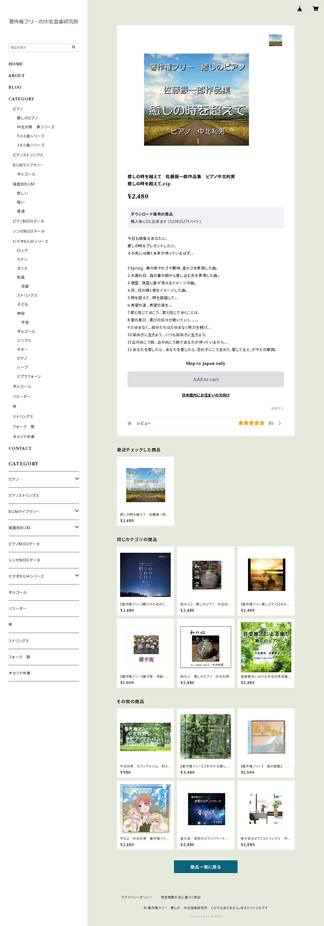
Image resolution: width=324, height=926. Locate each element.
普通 (21, 211)
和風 (21, 277)
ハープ (22, 367)
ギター (22, 349)
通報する (277, 408)
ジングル (24, 340)
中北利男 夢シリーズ (36, 127)
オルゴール (26, 174)
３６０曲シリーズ (30, 145)
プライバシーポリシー (136, 897)
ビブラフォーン (29, 376)
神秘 (21, 313)
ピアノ (18, 109)
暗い (21, 202)
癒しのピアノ (27, 118)
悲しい (22, 193)
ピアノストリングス (28, 155)
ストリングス (27, 295)
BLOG (15, 87)
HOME (15, 64)
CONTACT (20, 448)
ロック (22, 250)
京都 (25, 286)
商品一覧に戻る (205, 867)
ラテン (22, 259)
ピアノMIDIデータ (28, 221)
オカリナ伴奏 (24, 436)
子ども (22, 304)
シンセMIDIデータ (29, 231)
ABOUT (16, 75)
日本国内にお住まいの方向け (206, 395)
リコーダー (22, 396)
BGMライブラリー (28, 165)
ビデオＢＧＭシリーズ (30, 241)
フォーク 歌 (24, 426)
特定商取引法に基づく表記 (181, 897)
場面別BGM (24, 184)
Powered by (206, 916)
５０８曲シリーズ (30, 136)
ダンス (22, 268)
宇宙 (25, 322)
